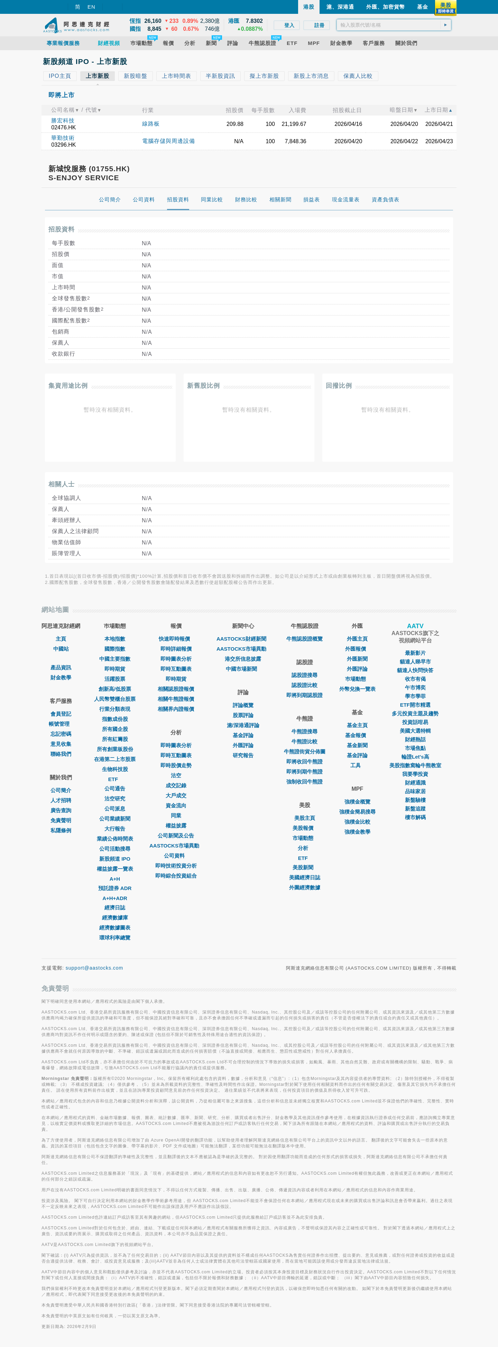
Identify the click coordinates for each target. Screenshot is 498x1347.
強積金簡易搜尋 (357, 812)
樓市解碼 (415, 817)
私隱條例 (60, 830)
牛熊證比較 (304, 741)
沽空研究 (114, 798)
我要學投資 (415, 774)
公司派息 (114, 809)
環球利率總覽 (114, 938)
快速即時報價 (176, 639)
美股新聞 (305, 867)
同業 (176, 815)
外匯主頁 (357, 639)
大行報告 (114, 829)
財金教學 (60, 677)
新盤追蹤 (415, 809)
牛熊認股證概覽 (304, 639)
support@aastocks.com (94, 968)
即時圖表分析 (176, 659)
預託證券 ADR (115, 888)
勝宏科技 (63, 120)
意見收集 (60, 744)
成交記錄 (176, 785)
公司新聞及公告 (176, 836)
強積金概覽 (357, 802)
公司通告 (114, 788)
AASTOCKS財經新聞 (243, 639)
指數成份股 (115, 719)
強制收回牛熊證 (304, 782)
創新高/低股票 (115, 689)
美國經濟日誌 (304, 877)
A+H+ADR (114, 898)
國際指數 (114, 649)
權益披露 (176, 825)
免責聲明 (60, 820)
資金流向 (176, 805)
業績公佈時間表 (115, 839)
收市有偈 (415, 679)
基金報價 (357, 735)
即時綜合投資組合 (176, 876)
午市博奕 (415, 687)
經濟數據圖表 (114, 928)
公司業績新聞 (114, 819)
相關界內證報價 (176, 709)
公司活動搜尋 (114, 849)
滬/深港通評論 (243, 725)
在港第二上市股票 (115, 759)
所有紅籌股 (115, 739)
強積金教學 (357, 832)
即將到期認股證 (304, 695)
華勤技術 (63, 138)
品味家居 (415, 791)
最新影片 (415, 653)
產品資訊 (60, 667)
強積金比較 (357, 822)
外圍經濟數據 (304, 887)
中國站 (61, 649)
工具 (357, 765)
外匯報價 (357, 649)
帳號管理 (61, 724)
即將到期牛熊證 (304, 772)
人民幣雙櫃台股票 (115, 699)
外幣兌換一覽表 (357, 689)
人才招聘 (60, 800)
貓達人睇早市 (415, 662)
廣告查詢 (60, 810)
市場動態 (305, 838)
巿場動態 (357, 679)
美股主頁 (304, 818)
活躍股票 (114, 679)
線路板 (151, 124)
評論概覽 (243, 705)
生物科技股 (115, 769)
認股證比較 (304, 685)
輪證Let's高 (415, 757)
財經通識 (415, 783)
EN (91, 7)
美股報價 (305, 828)
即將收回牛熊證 (304, 761)
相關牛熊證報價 (176, 699)
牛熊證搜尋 (304, 731)
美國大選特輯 (415, 731)
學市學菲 (415, 696)
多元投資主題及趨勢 (415, 713)
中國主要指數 (114, 659)
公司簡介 (60, 790)
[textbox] (394, 24)
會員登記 (60, 714)
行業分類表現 (114, 709)
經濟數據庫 (115, 917)
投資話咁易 (415, 722)
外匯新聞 (357, 659)
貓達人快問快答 (415, 670)
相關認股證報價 (176, 689)
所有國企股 (115, 729)
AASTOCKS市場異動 (176, 846)
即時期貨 (114, 669)
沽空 (176, 775)
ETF (114, 779)
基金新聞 (357, 745)
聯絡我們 (60, 754)
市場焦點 (415, 748)
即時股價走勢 (176, 765)
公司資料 (176, 856)
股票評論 (243, 715)
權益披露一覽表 (115, 869)
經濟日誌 (114, 907)
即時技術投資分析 (176, 866)
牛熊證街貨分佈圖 (304, 751)
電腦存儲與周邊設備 (168, 141)
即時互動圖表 (176, 669)
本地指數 (114, 639)
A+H (115, 879)
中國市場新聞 (243, 669)
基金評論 (243, 735)
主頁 (61, 639)
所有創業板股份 (115, 749)
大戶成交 (176, 795)
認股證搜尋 (304, 675)
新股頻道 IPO (114, 859)
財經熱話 (415, 739)
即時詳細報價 (176, 649)
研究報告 (243, 755)
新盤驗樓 (415, 800)
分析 (305, 848)
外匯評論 (243, 745)
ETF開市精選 (415, 705)
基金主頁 (357, 725)
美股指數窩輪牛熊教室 (415, 765)
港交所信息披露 (243, 659)
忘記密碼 (60, 734)
